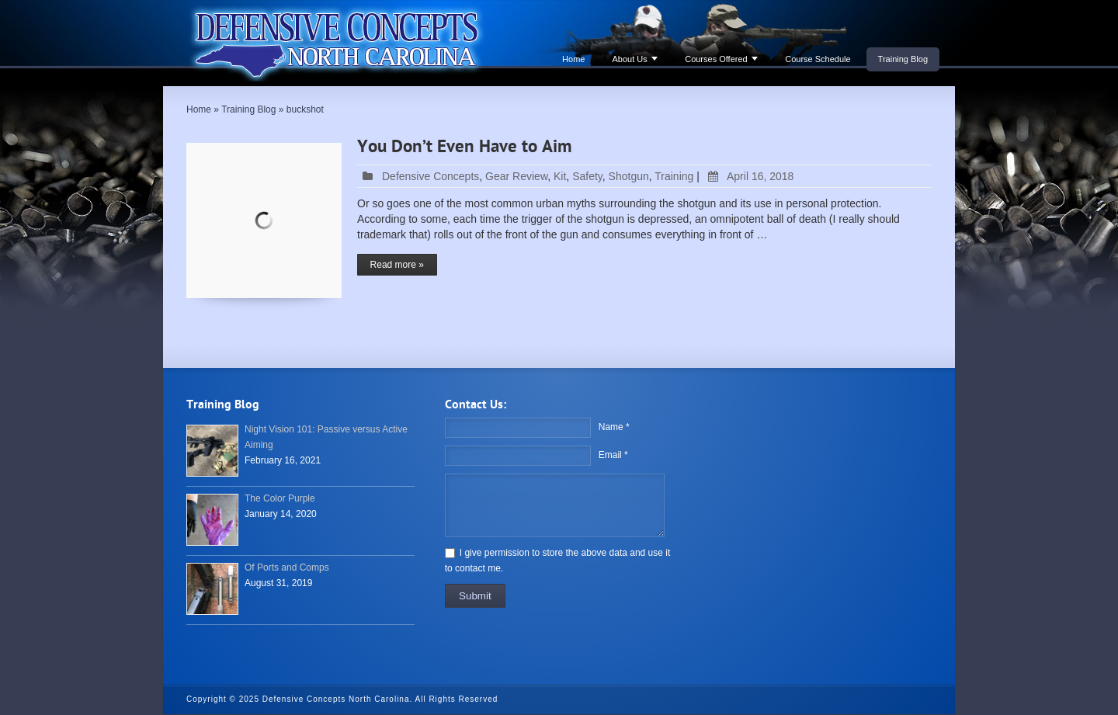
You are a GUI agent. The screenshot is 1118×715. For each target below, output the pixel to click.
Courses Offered (716, 59)
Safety (587, 176)
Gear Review (516, 176)
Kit (560, 176)
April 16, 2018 (748, 176)
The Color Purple (280, 498)
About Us (629, 59)
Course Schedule (817, 59)
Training (673, 176)
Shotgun (629, 176)
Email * (613, 454)
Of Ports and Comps (287, 567)
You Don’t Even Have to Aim (464, 147)
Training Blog (903, 59)
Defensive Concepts (430, 176)
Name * (614, 427)
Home (573, 59)
